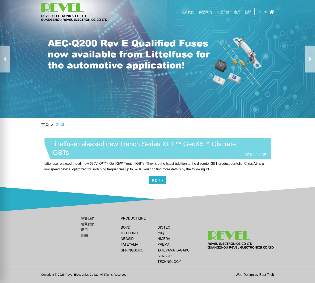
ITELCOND (129, 233)
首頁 (45, 124)
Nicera (164, 239)
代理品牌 (223, 12)
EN (259, 12)
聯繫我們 (205, 12)
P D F (157, 180)
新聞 (248, 12)
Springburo (132, 250)
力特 (161, 233)
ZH (265, 12)
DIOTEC (164, 227)
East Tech (266, 274)
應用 (237, 12)
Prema (164, 244)
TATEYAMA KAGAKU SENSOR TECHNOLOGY (174, 256)
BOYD (125, 227)
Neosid (127, 239)
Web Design (245, 274)
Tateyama (129, 244)
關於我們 (187, 12)
